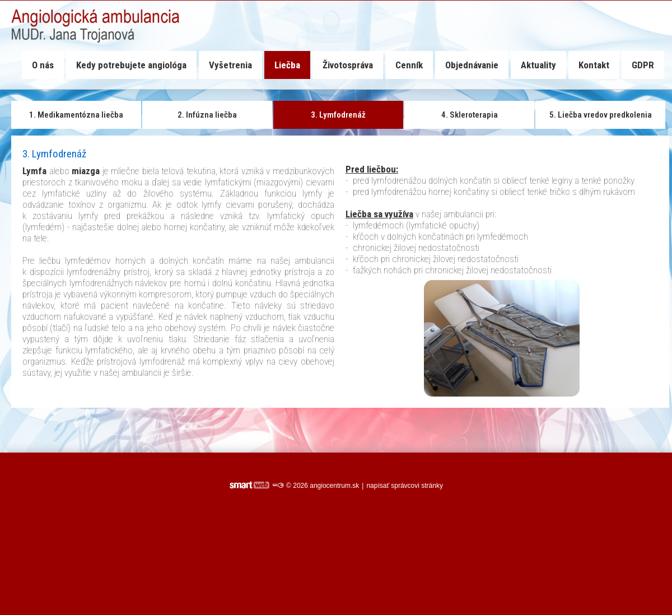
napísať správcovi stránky (404, 486)
